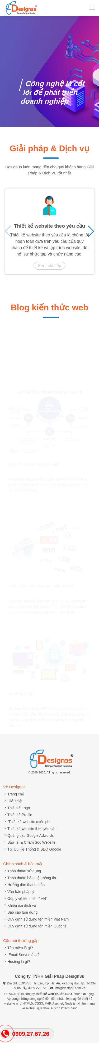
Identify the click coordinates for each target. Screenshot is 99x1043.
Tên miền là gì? (18, 948)
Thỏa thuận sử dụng (22, 871)
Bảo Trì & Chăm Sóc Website (29, 842)
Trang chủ (13, 794)
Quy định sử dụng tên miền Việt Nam (36, 919)
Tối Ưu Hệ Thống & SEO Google (32, 849)
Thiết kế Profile (17, 815)
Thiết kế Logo (16, 808)
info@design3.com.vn (70, 988)
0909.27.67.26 (30, 1034)
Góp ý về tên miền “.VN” (25, 898)
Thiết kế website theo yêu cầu (49, 228)
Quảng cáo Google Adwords (28, 835)
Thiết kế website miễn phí (26, 822)
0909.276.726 (37, 988)
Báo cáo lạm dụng (20, 912)
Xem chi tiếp (49, 268)
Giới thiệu (13, 801)
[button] (91, 234)
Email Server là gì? (21, 955)
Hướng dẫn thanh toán (24, 885)
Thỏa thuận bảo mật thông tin (29, 878)
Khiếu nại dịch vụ (19, 905)
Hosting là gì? (16, 962)
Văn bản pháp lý (18, 892)
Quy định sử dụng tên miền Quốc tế (35, 926)
